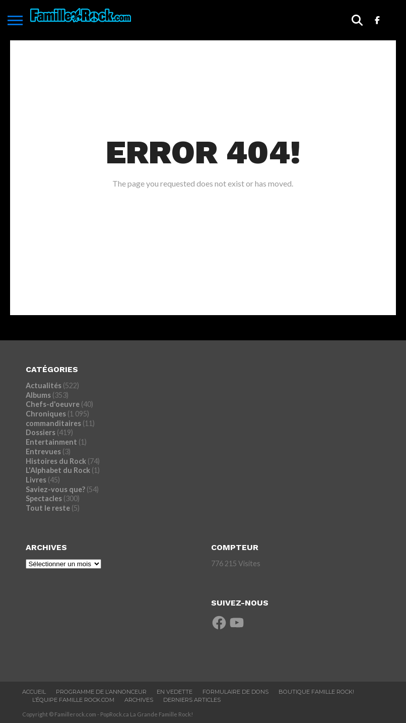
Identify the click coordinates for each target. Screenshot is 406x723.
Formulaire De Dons (235, 691)
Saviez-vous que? (55, 489)
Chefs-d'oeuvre (53, 404)
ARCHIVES (138, 699)
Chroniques (46, 413)
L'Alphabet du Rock (58, 470)
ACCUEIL (34, 691)
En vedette (174, 691)
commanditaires (53, 423)
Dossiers (40, 432)
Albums (38, 395)
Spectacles (44, 498)
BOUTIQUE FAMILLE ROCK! (316, 691)
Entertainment (51, 442)
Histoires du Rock (56, 461)
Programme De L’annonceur (101, 691)
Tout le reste (48, 508)
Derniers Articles (192, 699)
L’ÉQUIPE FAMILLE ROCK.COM (73, 699)
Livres (36, 479)
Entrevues (43, 451)
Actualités (43, 385)
